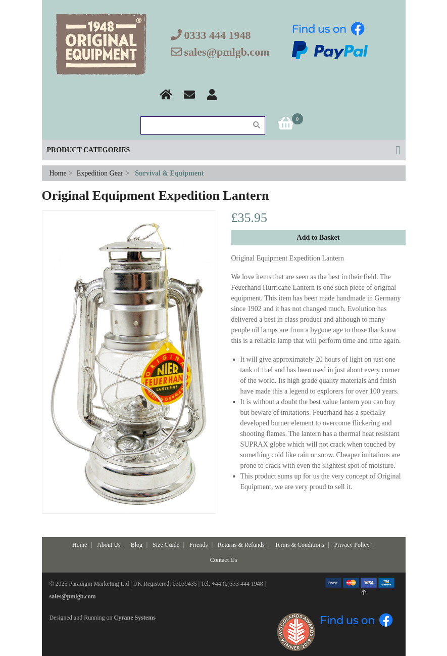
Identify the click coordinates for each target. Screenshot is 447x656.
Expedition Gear (100, 173)
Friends (198, 544)
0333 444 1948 (217, 35)
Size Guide (166, 544)
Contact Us (223, 559)
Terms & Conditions (299, 544)
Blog (136, 544)
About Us (108, 544)
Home (59, 173)
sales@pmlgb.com (227, 52)
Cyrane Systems (135, 617)
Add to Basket (318, 237)
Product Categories (88, 150)
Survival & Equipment (169, 173)
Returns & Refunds (241, 544)
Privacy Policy (352, 544)
